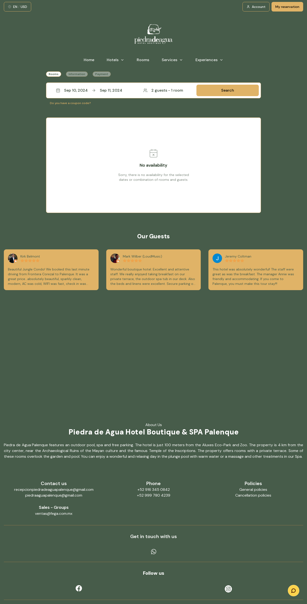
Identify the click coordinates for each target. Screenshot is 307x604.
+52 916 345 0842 (153, 489)
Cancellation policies (253, 495)
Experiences (209, 59)
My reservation (287, 7)
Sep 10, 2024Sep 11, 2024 (89, 90)
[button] (153, 90)
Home (89, 59)
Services (172, 59)
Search (227, 90)
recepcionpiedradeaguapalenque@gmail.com (54, 489)
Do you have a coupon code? (70, 103)
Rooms (143, 59)
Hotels (115, 59)
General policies (253, 489)
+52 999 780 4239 (153, 495)
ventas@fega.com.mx (53, 513)
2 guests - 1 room (163, 90)
